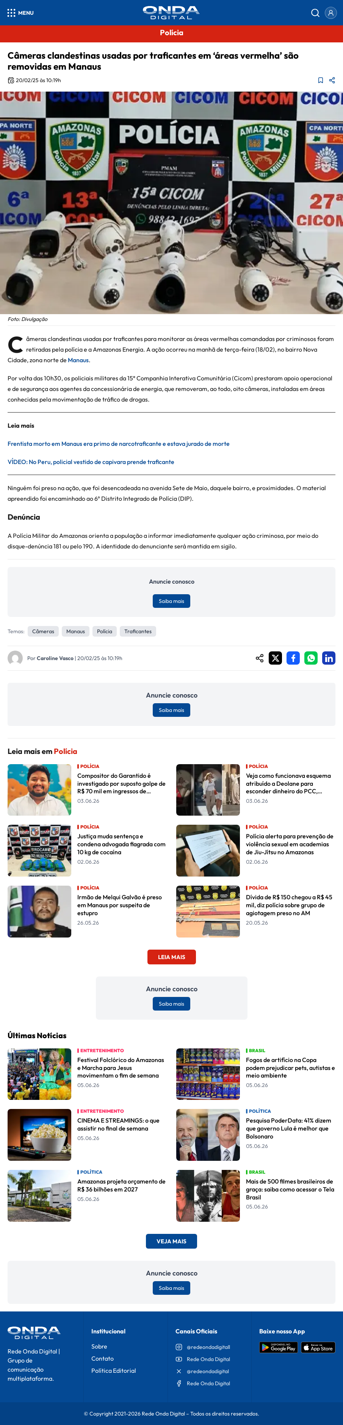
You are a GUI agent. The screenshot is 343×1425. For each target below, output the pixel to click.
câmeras (43, 631)
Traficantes (138, 631)
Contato (102, 1358)
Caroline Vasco (55, 658)
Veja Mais (171, 1241)
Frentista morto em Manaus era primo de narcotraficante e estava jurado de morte (119, 443)
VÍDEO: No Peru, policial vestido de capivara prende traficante (91, 462)
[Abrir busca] (315, 13)
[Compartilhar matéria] (332, 80)
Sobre (99, 1346)
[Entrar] (331, 13)
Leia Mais (171, 957)
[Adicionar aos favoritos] (320, 80)
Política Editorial (113, 1370)
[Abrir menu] (20, 13)
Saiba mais (171, 601)
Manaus (78, 360)
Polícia (104, 631)
